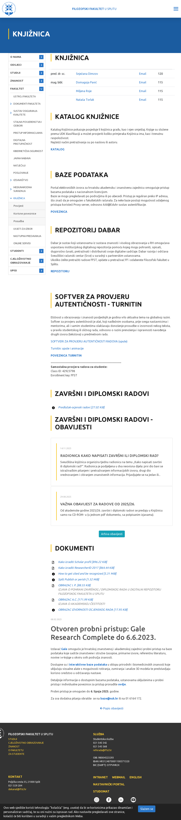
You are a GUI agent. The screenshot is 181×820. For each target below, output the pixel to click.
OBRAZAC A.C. (75, 599)
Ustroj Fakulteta (24, 96)
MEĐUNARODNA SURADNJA (22, 189)
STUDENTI (17, 250)
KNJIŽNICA (19, 198)
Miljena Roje (84, 91)
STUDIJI (15, 72)
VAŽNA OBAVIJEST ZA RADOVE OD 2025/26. (97, 504)
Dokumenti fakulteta (26, 103)
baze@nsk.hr (109, 698)
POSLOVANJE (20, 172)
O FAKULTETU (16, 750)
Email (142, 73)
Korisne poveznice (24, 213)
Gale (64, 649)
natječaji (19, 165)
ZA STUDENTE (16, 754)
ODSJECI (15, 64)
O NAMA (15, 56)
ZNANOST (17, 80)
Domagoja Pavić (86, 82)
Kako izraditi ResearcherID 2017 (86, 567)
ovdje (122, 684)
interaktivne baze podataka (88, 664)
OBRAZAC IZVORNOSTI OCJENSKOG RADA (92, 609)
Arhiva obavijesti (111, 534)
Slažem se (146, 808)
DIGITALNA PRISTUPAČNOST (22, 142)
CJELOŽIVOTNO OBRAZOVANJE (20, 260)
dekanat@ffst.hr (17, 789)
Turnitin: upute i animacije (67, 348)
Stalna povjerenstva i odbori (27, 123)
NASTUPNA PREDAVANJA (27, 236)
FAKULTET (17, 88)
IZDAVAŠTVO (20, 180)
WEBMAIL (118, 777)
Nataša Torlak (85, 99)
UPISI (13, 270)
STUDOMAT (101, 791)
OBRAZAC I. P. (74, 585)
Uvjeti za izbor (23, 228)
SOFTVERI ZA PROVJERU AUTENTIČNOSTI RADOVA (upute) (89, 341)
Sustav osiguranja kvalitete (25, 113)
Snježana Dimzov (87, 73)
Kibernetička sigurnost (28, 151)
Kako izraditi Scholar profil (82, 561)
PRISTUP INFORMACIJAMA (27, 132)
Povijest (18, 205)
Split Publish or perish (78, 579)
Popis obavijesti (111, 708)
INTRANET (100, 777)
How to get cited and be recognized (87, 573)
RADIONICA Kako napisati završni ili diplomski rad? (109, 456)
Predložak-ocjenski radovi (81, 407)
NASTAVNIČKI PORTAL (109, 784)
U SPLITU (94, 8)
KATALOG (57, 149)
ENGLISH (136, 777)
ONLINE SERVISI (22, 243)
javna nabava (22, 158)
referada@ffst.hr (102, 750)
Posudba (18, 221)
